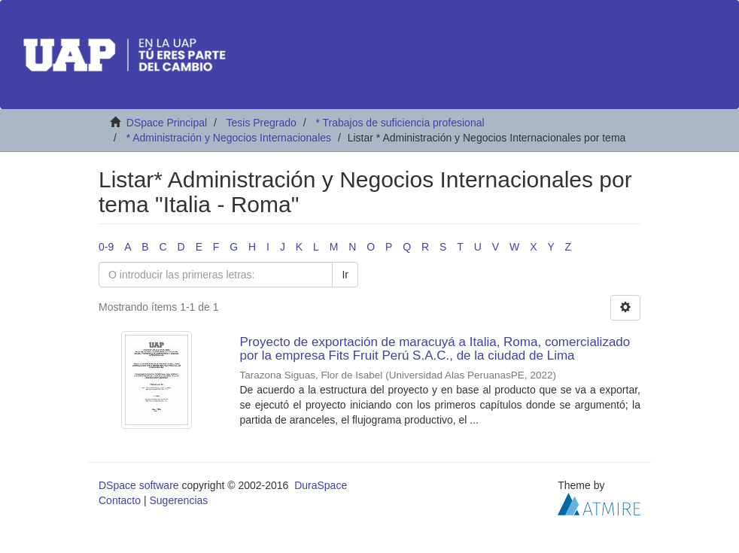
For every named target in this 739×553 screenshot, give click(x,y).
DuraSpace (320, 485)
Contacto (120, 500)
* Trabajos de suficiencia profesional (399, 123)
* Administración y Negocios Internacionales (228, 138)
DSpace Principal (166, 123)
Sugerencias (178, 500)
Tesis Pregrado (261, 123)
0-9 (106, 247)
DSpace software (139, 485)
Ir (345, 275)
